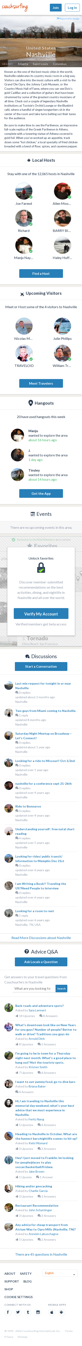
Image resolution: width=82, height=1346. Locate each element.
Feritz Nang (36, 1119)
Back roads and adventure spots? (39, 1005)
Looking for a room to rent (34, 911)
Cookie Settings (18, 1297)
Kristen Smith (38, 1067)
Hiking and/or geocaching (33, 1186)
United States (41, 48)
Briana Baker (37, 1086)
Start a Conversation (41, 666)
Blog (27, 1281)
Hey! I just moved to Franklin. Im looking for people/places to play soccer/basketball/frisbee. (44, 1162)
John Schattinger (40, 1210)
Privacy (8, 1336)
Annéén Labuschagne (43, 1234)
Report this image (68, 18)
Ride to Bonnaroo (28, 806)
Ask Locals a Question (41, 962)
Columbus (60, 64)
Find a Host (41, 273)
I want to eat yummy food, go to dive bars (45, 1082)
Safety (25, 1273)
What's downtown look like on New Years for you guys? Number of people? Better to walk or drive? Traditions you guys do (46, 1029)
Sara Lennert (37, 1010)
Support (11, 1281)
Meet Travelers (41, 383)
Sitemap (22, 1336)
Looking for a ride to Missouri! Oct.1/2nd (45, 761)
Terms (69, 1331)
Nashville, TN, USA (28, 924)
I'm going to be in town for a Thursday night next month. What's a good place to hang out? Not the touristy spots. (45, 1057)
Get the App (41, 493)
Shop (8, 1289)
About (10, 1273)
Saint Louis (40, 64)
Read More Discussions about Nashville (41, 938)
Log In (72, 8)
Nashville (21, 701)
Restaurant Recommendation (36, 1205)
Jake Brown (36, 1171)
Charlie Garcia (38, 1191)
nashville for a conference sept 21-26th (43, 783)
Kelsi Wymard (38, 1143)
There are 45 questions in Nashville (41, 1254)
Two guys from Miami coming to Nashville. (45, 711)
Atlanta (23, 64)
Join (56, 8)
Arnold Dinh (37, 1038)
